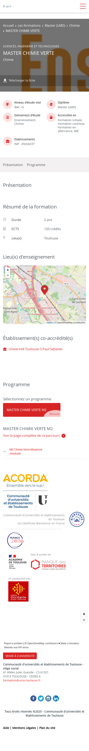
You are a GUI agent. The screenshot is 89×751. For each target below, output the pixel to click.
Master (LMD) (55, 25)
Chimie (74, 25)
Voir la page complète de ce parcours (31, 435)
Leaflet (49, 322)
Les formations (29, 25)
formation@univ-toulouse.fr (22, 680)
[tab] (31, 410)
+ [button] (8, 270)
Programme (36, 165)
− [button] (8, 275)
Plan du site (47, 728)
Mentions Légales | (25, 728)
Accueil (8, 25)
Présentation (13, 165)
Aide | (7, 728)
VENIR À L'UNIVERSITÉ (20, 656)
